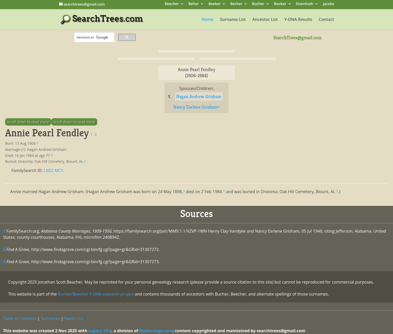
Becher (236, 4)
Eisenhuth (304, 4)
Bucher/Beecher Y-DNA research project (96, 294)
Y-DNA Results (298, 20)
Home (207, 20)
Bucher (258, 4)
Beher (193, 4)
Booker (280, 4)
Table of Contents (19, 318)
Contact (326, 20)
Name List (74, 318)
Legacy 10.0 (100, 330)
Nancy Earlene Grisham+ (196, 107)
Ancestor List (265, 20)
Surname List (233, 20)
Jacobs (328, 4)
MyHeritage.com (156, 330)
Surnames (50, 318)
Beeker (215, 4)
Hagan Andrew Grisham (198, 96)
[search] (94, 37)
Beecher (172, 4)
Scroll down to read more (28, 121)
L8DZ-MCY (53, 170)
